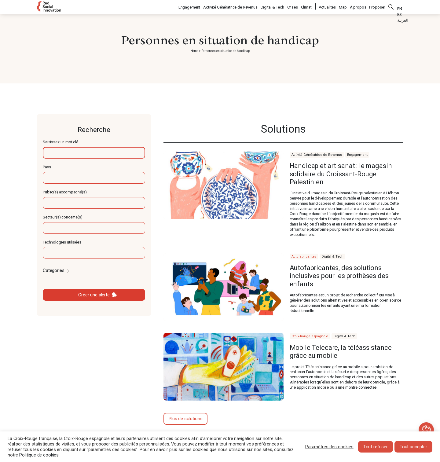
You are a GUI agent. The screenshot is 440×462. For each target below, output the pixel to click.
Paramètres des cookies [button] (329, 446)
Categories (56, 270)
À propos (358, 6)
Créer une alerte (94, 295)
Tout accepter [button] (413, 446)
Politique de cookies (39, 455)
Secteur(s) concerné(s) (62, 217)
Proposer (377, 6)
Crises (293, 6)
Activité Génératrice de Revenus (231, 6)
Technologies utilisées (62, 242)
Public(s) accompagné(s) (65, 192)
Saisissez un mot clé (60, 142)
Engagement (190, 6)
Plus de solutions (185, 418)
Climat (306, 6)
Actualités (327, 6)
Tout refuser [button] (375, 446)
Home (194, 51)
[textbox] (94, 153)
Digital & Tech (272, 6)
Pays (47, 167)
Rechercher (391, 6)
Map (343, 6)
